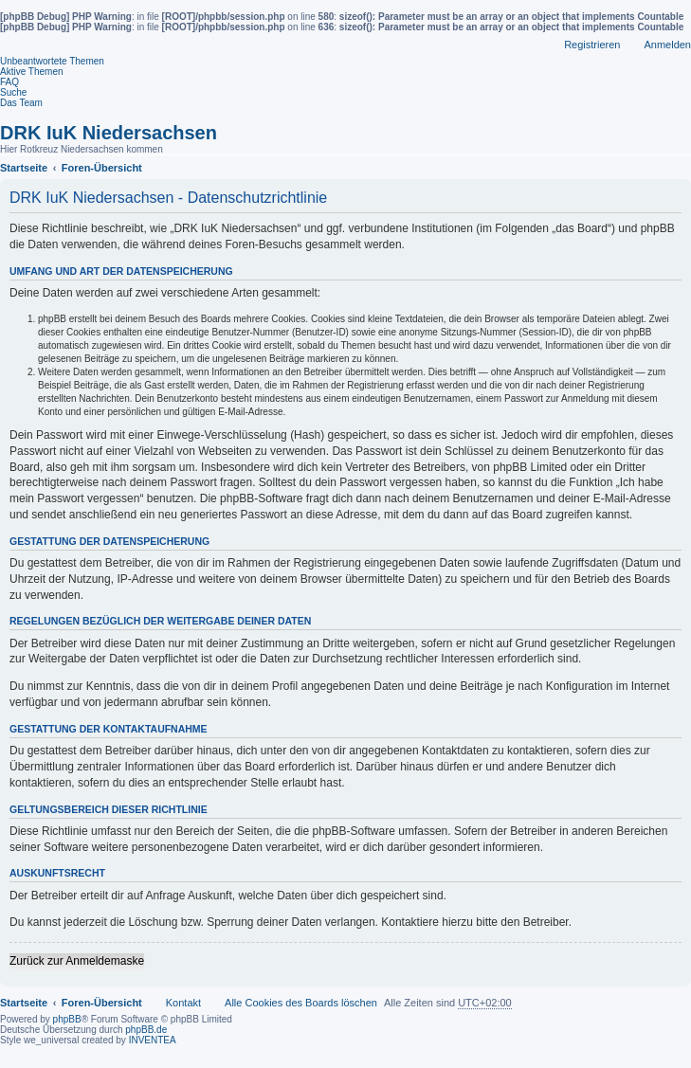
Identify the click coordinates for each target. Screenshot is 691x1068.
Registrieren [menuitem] (592, 44)
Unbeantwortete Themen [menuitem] (52, 61)
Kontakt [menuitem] (183, 1002)
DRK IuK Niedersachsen (108, 132)
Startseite (23, 1002)
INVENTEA (152, 1040)
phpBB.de (146, 1029)
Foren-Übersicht (102, 1002)
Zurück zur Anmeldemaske (76, 961)
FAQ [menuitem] (9, 82)
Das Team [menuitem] (21, 103)
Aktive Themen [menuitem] (32, 71)
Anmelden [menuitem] (667, 44)
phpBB (67, 1019)
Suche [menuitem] (13, 92)
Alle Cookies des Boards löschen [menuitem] (301, 1002)
